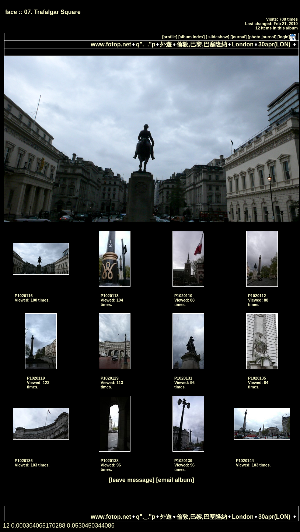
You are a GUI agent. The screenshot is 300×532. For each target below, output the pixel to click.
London (243, 44)
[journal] (238, 37)
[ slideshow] (218, 37)
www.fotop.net (111, 44)
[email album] (175, 480)
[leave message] (131, 480)
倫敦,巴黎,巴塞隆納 (202, 44)
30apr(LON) (274, 44)
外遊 (166, 44)
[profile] (169, 37)
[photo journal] (262, 37)
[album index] (191, 37)
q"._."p (146, 44)
